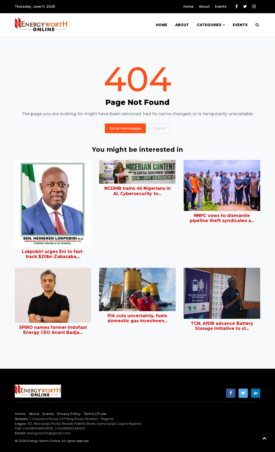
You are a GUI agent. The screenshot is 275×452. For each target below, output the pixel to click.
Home (188, 6)
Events (220, 6)
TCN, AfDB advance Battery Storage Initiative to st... (222, 326)
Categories (209, 24)
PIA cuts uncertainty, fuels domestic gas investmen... (137, 318)
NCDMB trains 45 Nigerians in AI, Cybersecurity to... (137, 191)
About (204, 6)
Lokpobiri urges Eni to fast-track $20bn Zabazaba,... (53, 254)
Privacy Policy (69, 414)
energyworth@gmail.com (49, 433)
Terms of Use (95, 414)
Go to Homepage (125, 128)
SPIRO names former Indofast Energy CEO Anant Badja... (53, 330)
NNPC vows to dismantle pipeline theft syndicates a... (222, 218)
